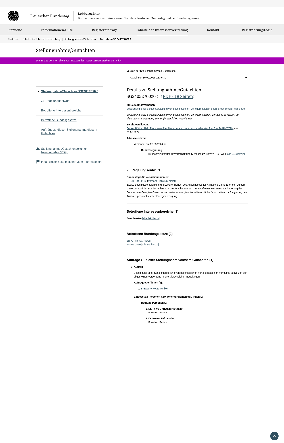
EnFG (130, 240)
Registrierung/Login (257, 31)
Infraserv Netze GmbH (154, 288)
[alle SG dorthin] (236, 153)
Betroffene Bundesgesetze (59, 120)
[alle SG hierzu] (167, 180)
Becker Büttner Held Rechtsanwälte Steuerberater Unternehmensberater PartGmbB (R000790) (180, 128)
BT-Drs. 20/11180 (137, 180)
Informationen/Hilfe (57, 31)
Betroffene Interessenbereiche (61, 110)
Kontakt (213, 31)
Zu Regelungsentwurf (55, 100)
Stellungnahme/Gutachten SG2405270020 (69, 91)
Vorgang (152, 180)
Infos (119, 60)
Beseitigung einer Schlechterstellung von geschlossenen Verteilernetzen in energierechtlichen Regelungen (186, 108)
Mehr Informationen (89, 161)
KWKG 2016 (134, 244)
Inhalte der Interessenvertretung (162, 29)
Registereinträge (105, 31)
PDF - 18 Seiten (175, 96)
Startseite (15, 31)
